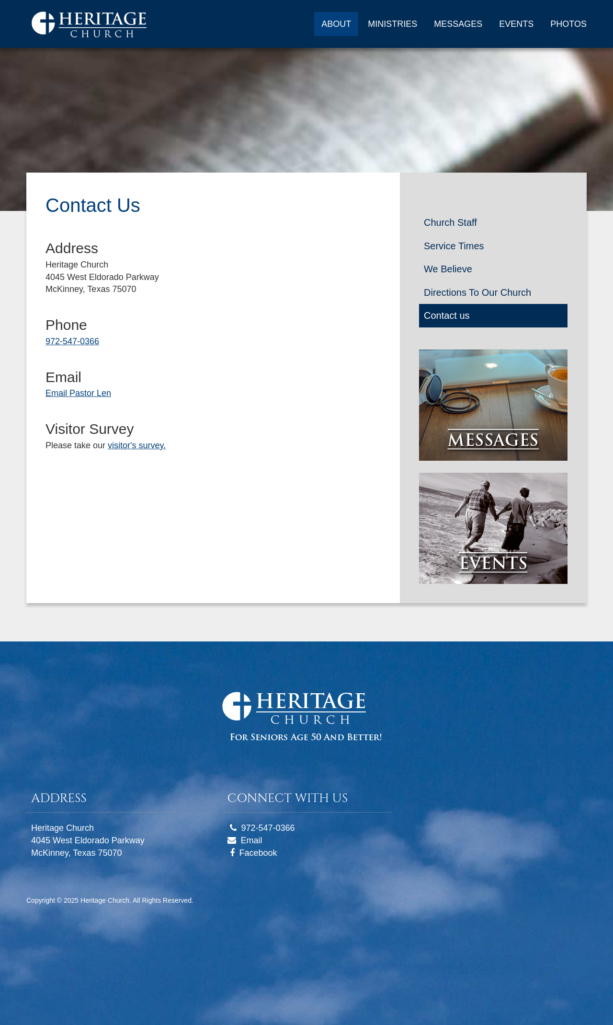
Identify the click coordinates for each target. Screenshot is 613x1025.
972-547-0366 (72, 341)
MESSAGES (458, 24)
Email (251, 840)
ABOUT (336, 24)
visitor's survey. (137, 445)
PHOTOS (568, 24)
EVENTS (516, 24)
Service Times (454, 246)
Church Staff (450, 222)
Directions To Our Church (477, 292)
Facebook (258, 853)
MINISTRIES (392, 24)
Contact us (447, 315)
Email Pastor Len (78, 393)
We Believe (448, 269)
